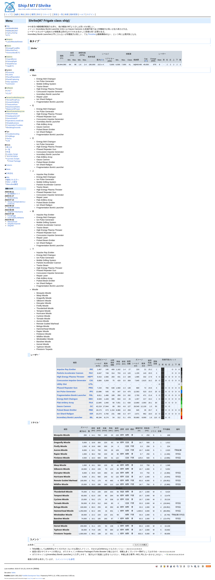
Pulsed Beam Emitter (67, 410)
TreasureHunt (12, 104)
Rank (9, 79)
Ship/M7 (11, 226)
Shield (20, 42)
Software (9, 88)
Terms (9, 139)
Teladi (9, 64)
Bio (18, 48)
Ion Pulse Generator (66, 391)
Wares (8, 46)
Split (15, 61)
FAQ (8, 136)
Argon (9, 59)
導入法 (9, 147)
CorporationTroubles (15, 125)
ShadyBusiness (13, 123)
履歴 (33, 14)
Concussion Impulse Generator (71, 380)
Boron (14, 59)
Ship (22, 5)
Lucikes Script (12, 154)
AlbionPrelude (12, 114)
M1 (14, 31)
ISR (91, 414)
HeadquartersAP (13, 116)
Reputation (15, 77)
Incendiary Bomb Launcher (69, 417)
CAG (8, 91)
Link (8, 141)
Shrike (44, 5)
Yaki (8, 66)
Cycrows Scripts (13, 159)
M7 (33, 5)
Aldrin (17, 107)
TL (10, 33)
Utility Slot (62, 384)
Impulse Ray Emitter (66, 369)
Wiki (7, 177)
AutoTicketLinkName (16, 218)
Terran (14, 64)
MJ (146, 61)
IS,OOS (10, 75)
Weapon (9, 39)
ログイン (90, 14)
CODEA (15, 156)
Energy (9, 48)
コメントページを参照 (65, 559)
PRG (91, 388)
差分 (28, 14)
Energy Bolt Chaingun (67, 399)
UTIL (91, 384)
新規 (56, 14)
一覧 (61, 14)
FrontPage (12, 216)
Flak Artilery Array (65, 403)
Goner (9, 102)
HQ (17, 102)
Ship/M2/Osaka (14, 208)
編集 (17, 14)
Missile (14, 42)
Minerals (10, 50)
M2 (11, 31)
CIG (91, 380)
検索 (67, 14)
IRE (91, 369)
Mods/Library (13, 198)
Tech (16, 50)
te (167, 554)
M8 (16, 28)
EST (9, 156)
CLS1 (9, 93)
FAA (91, 403)
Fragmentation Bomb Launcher (71, 395)
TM (16, 33)
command (10, 84)
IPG (91, 391)
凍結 (22, 14)
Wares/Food (12, 222)
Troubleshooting (13, 134)
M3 (14, 28)
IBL (91, 417)
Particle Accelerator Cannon (70, 373)
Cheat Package (14, 161)
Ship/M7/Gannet (14, 224)
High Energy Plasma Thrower (70, 377)
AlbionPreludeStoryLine (15, 111)
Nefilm (14, 572)
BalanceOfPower (13, 109)
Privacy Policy (30, 578)
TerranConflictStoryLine (15, 97)
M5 (8, 28)
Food (15, 48)
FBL (91, 395)
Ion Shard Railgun (65, 414)
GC (91, 406)
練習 (16, 184)
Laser (9, 42)
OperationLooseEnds (15, 121)
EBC (91, 399)
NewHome (11, 107)
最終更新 (74, 14)
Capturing (15, 79)
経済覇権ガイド (14, 194)
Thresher (92, 34)
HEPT (90, 377)
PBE (91, 410)
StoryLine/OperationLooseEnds (16, 203)
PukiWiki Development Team (31, 575)
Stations (9, 57)
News (8, 169)
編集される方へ (13, 180)
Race (9, 77)
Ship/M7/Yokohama (15, 212)
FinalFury (16, 100)
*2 (11, 93)
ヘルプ (82, 14)
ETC (8, 35)
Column (9, 165)
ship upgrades (12, 82)
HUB (14, 102)
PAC (91, 373)
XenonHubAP (12, 118)
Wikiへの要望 (12, 182)
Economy (10, 72)
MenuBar (10, 184)
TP (13, 33)
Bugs (13, 136)
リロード (46, 14)
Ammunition (11, 53)
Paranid (10, 61)
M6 (8, 31)
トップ (8, 14)
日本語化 (9, 173)
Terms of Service (38, 578)
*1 (10, 90)
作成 (8, 152)
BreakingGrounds (13, 127)
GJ (102, 60)
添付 (39, 14)
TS (8, 33)
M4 (11, 28)
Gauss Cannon (64, 406)
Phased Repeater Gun (67, 388)
